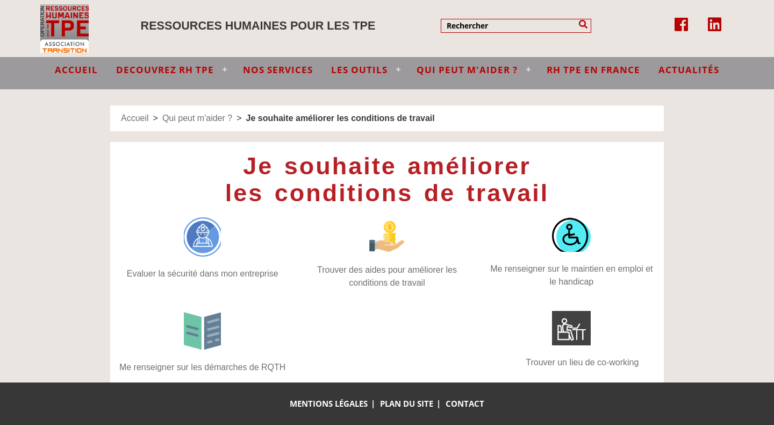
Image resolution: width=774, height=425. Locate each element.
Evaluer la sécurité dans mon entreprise (202, 273)
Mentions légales (329, 403)
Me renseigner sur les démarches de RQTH (202, 367)
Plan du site (406, 403)
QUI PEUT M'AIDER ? (467, 69)
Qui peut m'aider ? (197, 118)
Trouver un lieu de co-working (582, 362)
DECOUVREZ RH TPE (165, 69)
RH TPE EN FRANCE (593, 69)
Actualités (688, 69)
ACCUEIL (76, 69)
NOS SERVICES (278, 69)
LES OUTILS (359, 69)
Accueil (135, 118)
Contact (465, 403)
